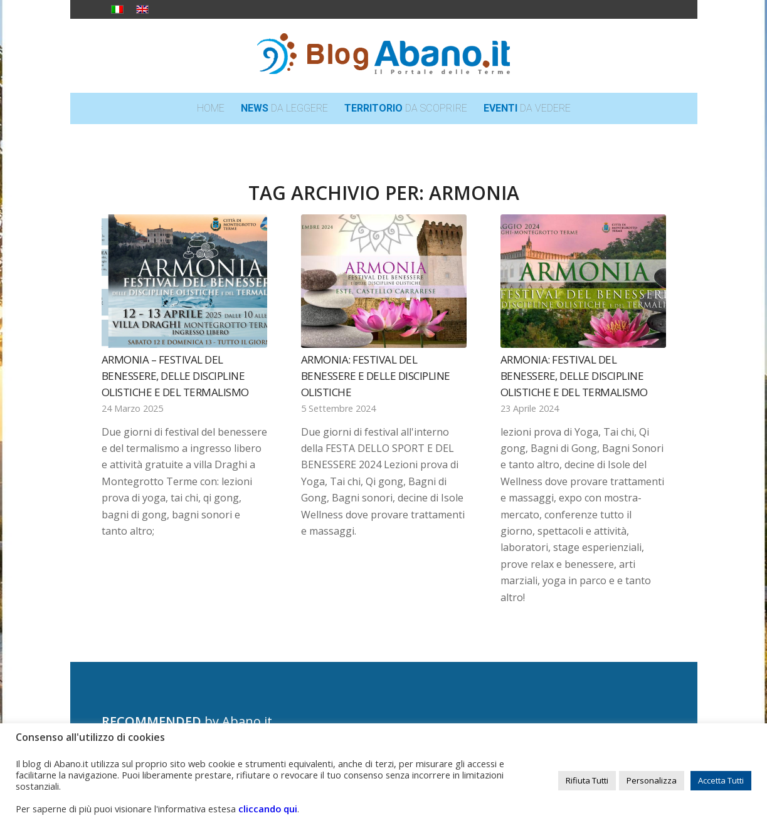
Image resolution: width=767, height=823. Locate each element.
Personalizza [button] (652, 780)
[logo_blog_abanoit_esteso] (383, 56)
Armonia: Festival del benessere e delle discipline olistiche (375, 375)
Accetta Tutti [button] (721, 780)
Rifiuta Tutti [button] (587, 780)
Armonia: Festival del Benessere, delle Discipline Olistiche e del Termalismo (574, 375)
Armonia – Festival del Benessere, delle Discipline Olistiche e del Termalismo (175, 375)
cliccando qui (267, 808)
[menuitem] (211, 108)
